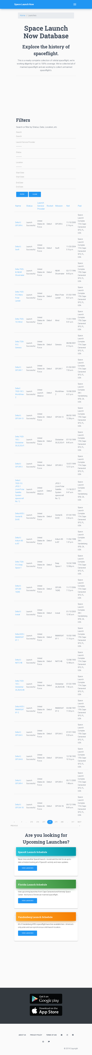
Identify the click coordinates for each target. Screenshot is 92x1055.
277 (44, 822)
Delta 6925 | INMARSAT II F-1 (19, 637)
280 (62, 822)
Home (22, 15)
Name (18, 206)
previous (14, 822)
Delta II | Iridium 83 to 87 (19, 541)
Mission (59, 206)
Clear (35, 194)
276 (37, 822)
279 (56, 822)
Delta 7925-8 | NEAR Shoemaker (19, 272)
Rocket (50, 206)
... (26, 822)
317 (73, 822)
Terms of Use (51, 1035)
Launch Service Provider (25, 142)
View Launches (27, 868)
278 (50, 822)
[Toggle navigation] (75, 4)
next (79, 822)
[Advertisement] (46, 95)
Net (68, 206)
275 (31, 822)
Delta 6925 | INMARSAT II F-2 (19, 710)
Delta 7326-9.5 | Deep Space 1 (19, 565)
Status (18, 152)
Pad (79, 206)
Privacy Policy (36, 1035)
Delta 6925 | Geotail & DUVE (19, 516)
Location (19, 162)
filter (22, 194)
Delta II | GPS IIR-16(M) (18, 589)
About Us (22, 1035)
